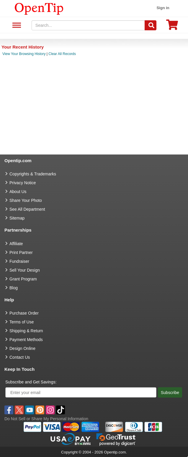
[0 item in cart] (172, 26)
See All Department (16, 25)
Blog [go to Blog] (13, 287)
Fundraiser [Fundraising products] (19, 261)
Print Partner (21, 252)
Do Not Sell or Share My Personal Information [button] (46, 418)
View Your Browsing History (24, 54)
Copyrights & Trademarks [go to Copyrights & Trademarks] (32, 174)
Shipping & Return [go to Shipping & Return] (26, 330)
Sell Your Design (24, 270)
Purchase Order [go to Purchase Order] (24, 313)
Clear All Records (62, 54)
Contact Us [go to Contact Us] (19, 357)
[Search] (150, 25)
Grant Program (23, 279)
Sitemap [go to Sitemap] (16, 218)
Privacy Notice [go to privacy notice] (22, 182)
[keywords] (88, 25)
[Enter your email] (80, 392)
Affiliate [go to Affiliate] (16, 243)
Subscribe (170, 392)
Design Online (22, 348)
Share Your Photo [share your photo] (25, 200)
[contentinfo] (39, 8)
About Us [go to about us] (18, 191)
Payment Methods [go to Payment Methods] (26, 339)
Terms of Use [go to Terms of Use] (21, 322)
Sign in (162, 8)
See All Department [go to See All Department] (27, 209)
